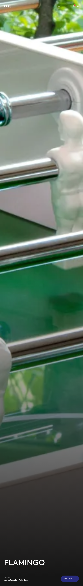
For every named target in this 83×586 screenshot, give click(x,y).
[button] (59, 6)
